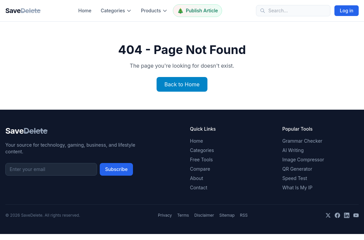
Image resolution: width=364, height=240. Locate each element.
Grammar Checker (302, 141)
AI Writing (292, 150)
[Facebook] (337, 215)
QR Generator (297, 169)
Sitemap (227, 215)
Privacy (165, 215)
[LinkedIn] (346, 215)
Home (84, 10)
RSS (244, 215)
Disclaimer (204, 215)
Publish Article (197, 11)
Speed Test (294, 178)
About (196, 178)
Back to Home (182, 84)
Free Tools (201, 159)
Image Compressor (303, 159)
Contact (198, 187)
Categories (116, 10)
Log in (346, 10)
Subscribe (116, 169)
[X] (328, 215)
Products (154, 10)
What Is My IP (297, 187)
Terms (183, 215)
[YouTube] (356, 215)
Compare (200, 169)
